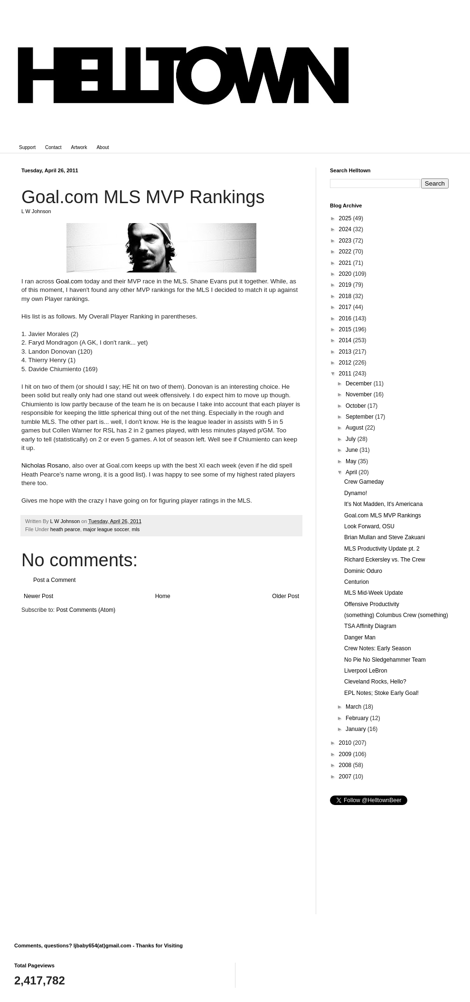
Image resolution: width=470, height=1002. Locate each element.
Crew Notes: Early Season (377, 648)
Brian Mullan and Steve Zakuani (384, 537)
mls (136, 529)
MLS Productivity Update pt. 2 (382, 548)
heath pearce (65, 529)
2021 (346, 263)
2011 (346, 373)
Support (27, 147)
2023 (346, 240)
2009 (346, 754)
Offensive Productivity (371, 604)
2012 (346, 362)
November (360, 394)
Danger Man (360, 637)
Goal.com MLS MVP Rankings (382, 515)
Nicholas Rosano (45, 465)
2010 (346, 743)
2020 (346, 274)
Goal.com (69, 281)
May (352, 461)
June (352, 450)
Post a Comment (54, 580)
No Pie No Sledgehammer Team (385, 659)
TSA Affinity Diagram (370, 626)
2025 (346, 218)
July (351, 439)
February (358, 718)
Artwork (79, 147)
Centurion (356, 582)
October (356, 406)
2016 (346, 318)
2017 (346, 307)
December (360, 383)
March (354, 706)
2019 (346, 284)
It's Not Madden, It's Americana (383, 504)
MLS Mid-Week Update (373, 593)
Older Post (285, 596)
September (360, 416)
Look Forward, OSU (369, 526)
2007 (346, 776)
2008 (346, 765)
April (352, 472)
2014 (346, 340)
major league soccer (106, 529)
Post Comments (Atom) (85, 610)
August (355, 427)
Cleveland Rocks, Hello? (375, 681)
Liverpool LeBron (365, 670)
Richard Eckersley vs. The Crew (384, 559)
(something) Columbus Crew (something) (396, 615)
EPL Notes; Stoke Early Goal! (381, 693)
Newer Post (38, 596)
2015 (346, 329)
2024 (346, 229)
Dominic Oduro (363, 571)
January (356, 729)
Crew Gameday (364, 481)
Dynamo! (355, 493)
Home (162, 596)
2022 (346, 251)
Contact (53, 147)
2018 (346, 296)
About (102, 147)
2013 (346, 351)
